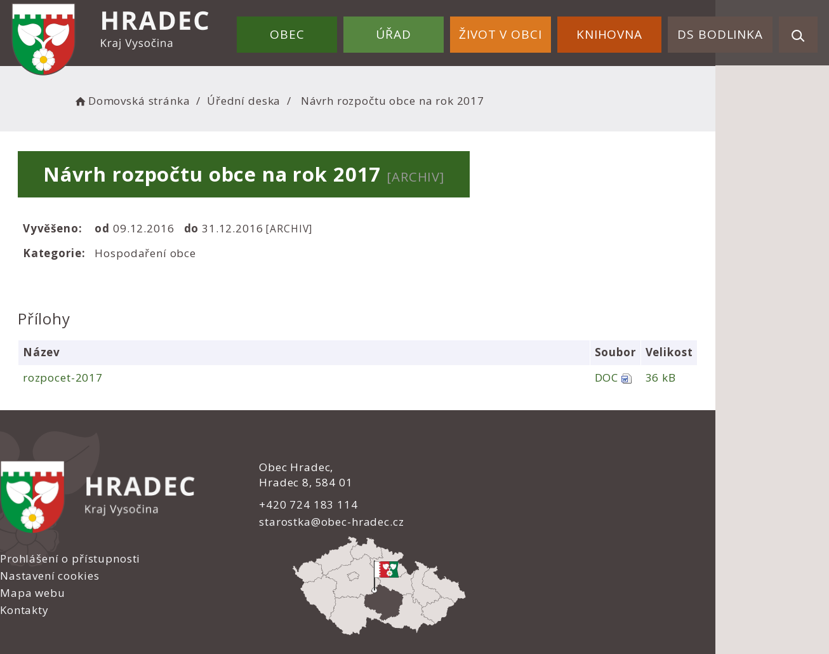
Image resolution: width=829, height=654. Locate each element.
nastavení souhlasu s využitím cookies (637, 617)
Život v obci (517, 30)
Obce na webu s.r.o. (549, 601)
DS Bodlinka (723, 30)
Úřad (417, 30)
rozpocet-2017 (76, 377)
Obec (318, 30)
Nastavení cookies (473, 484)
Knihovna (620, 30)
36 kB (761, 377)
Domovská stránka (153, 98)
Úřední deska (265, 98)
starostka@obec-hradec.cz (290, 521)
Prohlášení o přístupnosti (494, 467)
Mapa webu (456, 502)
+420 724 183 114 (267, 504)
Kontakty (448, 519)
